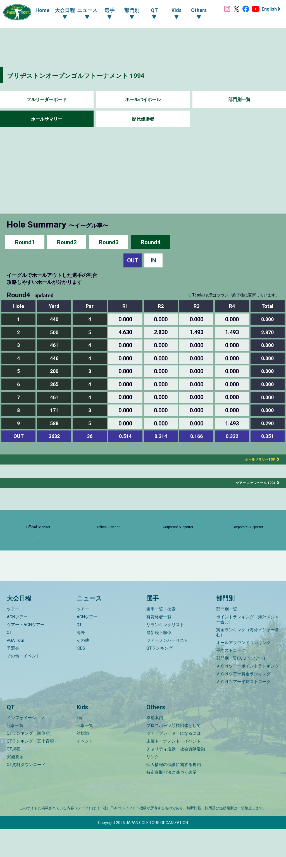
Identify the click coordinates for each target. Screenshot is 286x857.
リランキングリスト (165, 652)
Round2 (66, 242)
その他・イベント (23, 683)
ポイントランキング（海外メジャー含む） (247, 647)
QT (9, 660)
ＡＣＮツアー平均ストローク (243, 709)
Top (80, 745)
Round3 (108, 242)
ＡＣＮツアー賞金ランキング (243, 701)
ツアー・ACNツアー (25, 652)
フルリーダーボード (46, 99)
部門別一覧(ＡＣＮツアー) (240, 686)
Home (37, 10)
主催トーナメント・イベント (173, 769)
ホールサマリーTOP (255, 459)
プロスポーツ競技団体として (173, 753)
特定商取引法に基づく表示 (171, 800)
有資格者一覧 (158, 644)
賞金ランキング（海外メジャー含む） (247, 660)
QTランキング (159, 676)
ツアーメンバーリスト (167, 668)
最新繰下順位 (158, 660)
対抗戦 (83, 761)
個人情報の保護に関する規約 (173, 792)
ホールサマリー (46, 119)
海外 (81, 660)
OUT (132, 260)
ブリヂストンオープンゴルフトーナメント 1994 (99, 75)
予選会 (13, 676)
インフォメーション (25, 745)
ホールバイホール (143, 99)
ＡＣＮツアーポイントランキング (247, 693)
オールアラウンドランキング (243, 670)
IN (153, 260)
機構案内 (154, 745)
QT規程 (13, 776)
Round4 (150, 242)
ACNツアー (17, 644)
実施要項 (15, 784)
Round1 (24, 242)
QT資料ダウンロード (26, 792)
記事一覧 (15, 753)
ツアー (13, 637)
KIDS (81, 676)
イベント (85, 769)
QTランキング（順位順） (30, 761)
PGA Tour (15, 668)
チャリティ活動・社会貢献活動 (175, 776)
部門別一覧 (239, 99)
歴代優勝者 (143, 119)
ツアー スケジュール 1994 (252, 482)
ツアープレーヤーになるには (173, 761)
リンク (152, 784)
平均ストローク (231, 678)
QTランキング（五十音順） (32, 769)
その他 (83, 668)
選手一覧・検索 (161, 637)
